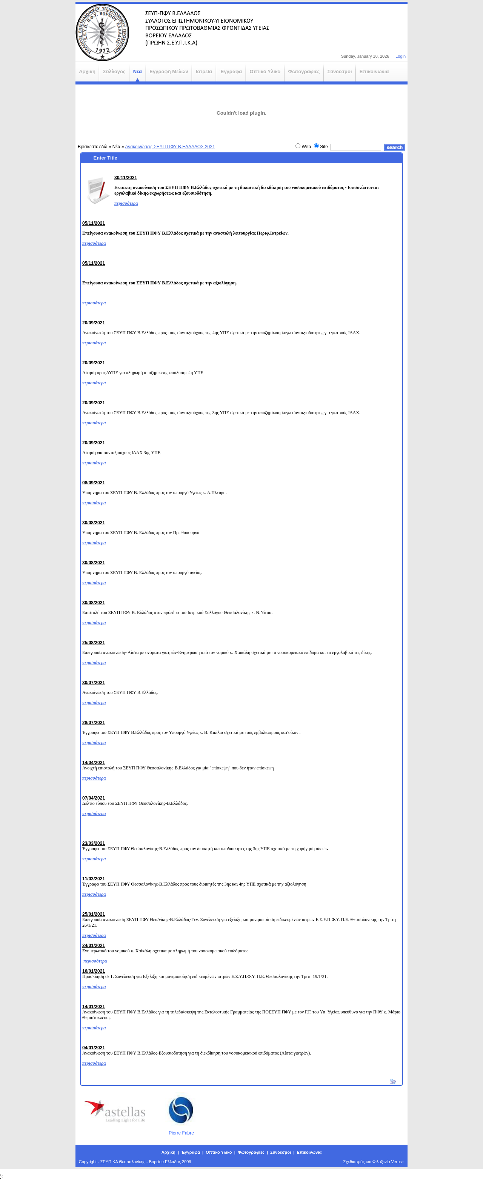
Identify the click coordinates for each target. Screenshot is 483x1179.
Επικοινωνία (309, 1152)
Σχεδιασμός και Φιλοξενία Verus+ (374, 1161)
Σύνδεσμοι (280, 1152)
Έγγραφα (190, 1152)
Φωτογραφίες (251, 1152)
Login (400, 56)
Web (306, 146)
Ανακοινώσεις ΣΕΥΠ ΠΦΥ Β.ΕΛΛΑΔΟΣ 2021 (170, 146)
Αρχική (168, 1152)
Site (324, 146)
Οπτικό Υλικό (219, 1152)
